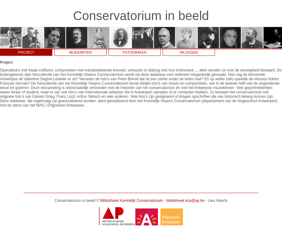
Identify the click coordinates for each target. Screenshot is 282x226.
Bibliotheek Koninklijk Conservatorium (131, 200)
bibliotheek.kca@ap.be (185, 200)
